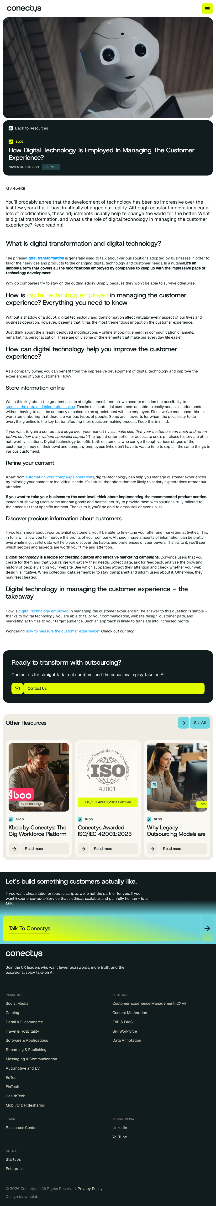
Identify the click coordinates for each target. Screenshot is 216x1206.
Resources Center (21, 1127)
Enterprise (15, 1168)
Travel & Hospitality (22, 1031)
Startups (13, 1159)
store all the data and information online (40, 406)
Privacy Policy (90, 1188)
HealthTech (15, 1096)
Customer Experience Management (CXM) (149, 1003)
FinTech (12, 1086)
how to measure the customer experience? (63, 631)
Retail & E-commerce (24, 1022)
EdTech (12, 1077)
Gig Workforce (124, 1031)
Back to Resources (31, 128)
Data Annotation (126, 1040)
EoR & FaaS (122, 1022)
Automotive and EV (23, 1068)
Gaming (12, 1012)
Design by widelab (22, 1196)
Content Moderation (129, 1012)
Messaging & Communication (31, 1059)
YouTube (119, 1137)
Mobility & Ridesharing (25, 1105)
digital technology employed (67, 295)
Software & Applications (27, 1040)
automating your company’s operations (60, 477)
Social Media (17, 1003)
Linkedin (119, 1127)
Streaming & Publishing (26, 1049)
